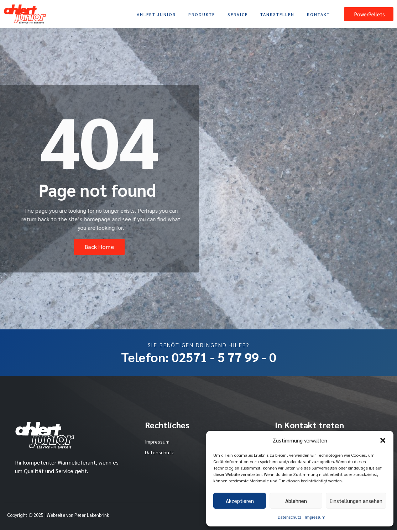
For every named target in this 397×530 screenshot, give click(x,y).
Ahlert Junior (156, 14)
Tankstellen (277, 14)
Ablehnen (296, 500)
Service (238, 14)
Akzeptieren (240, 500)
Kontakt (318, 14)
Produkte (201, 14)
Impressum (315, 517)
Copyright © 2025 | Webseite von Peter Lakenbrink (58, 515)
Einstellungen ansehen (356, 500)
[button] (382, 440)
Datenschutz (289, 517)
